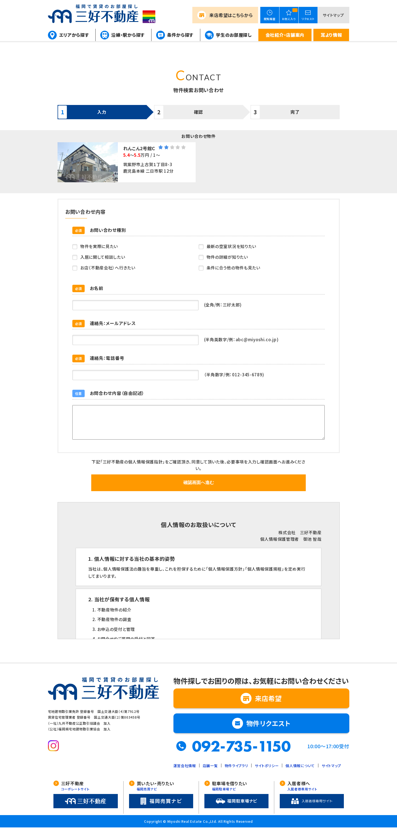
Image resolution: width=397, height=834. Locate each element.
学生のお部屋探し (234, 35)
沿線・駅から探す (128, 35)
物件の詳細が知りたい (227, 257)
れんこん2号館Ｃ (139, 148)
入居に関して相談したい (103, 257)
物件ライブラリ (236, 772)
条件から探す (180, 35)
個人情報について (300, 772)
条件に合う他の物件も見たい (234, 268)
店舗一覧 (210, 772)
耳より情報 (331, 35)
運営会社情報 (184, 772)
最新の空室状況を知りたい (231, 246)
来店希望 (231, 15)
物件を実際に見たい (99, 246)
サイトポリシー (267, 772)
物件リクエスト (268, 730)
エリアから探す (74, 35)
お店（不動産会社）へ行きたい (108, 268)
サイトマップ (333, 15)
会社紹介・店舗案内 (284, 35)
